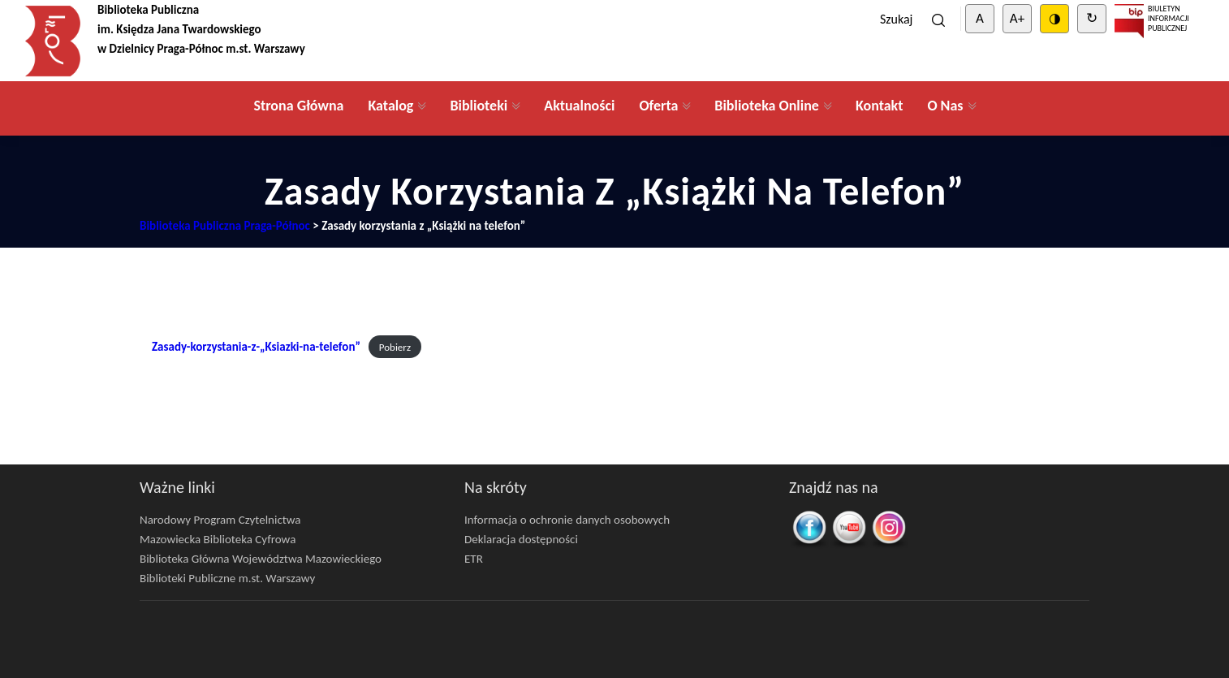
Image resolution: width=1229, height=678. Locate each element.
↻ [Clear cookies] (1091, 18)
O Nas (945, 105)
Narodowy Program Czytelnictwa (220, 519)
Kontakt (879, 105)
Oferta (658, 105)
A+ (1017, 18)
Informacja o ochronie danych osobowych (567, 519)
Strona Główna (298, 105)
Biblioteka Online (766, 105)
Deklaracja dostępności (521, 539)
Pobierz (395, 347)
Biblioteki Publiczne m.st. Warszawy (227, 578)
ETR (473, 558)
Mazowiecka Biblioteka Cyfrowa (217, 539)
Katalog (390, 105)
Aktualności (579, 105)
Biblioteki (478, 105)
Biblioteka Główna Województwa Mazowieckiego (261, 558)
